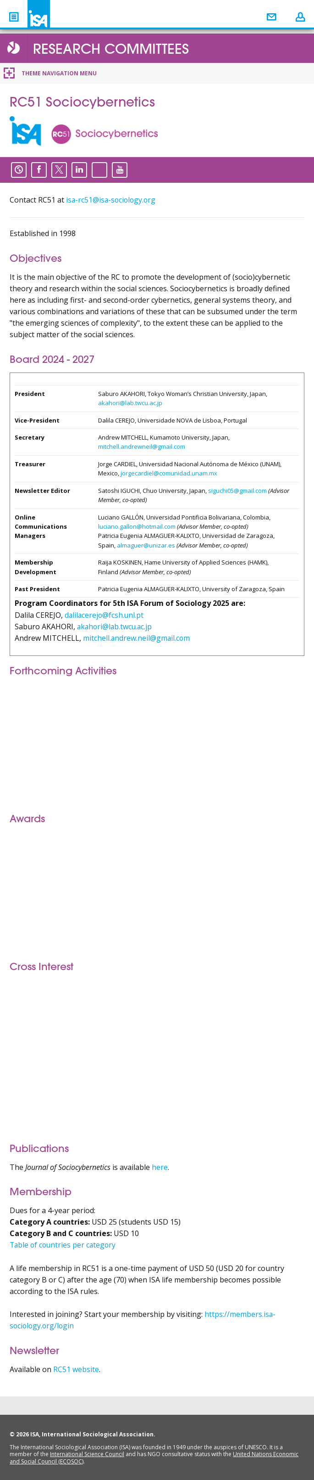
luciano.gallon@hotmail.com (137, 526)
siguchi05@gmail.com (237, 490)
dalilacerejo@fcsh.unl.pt (105, 615)
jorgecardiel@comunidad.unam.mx (169, 473)
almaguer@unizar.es (146, 545)
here (160, 1167)
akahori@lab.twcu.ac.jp (130, 403)
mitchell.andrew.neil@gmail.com (137, 638)
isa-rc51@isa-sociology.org (112, 200)
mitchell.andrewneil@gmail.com (141, 446)
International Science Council (87, 1454)
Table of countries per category (64, 1245)
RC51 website (76, 1369)
